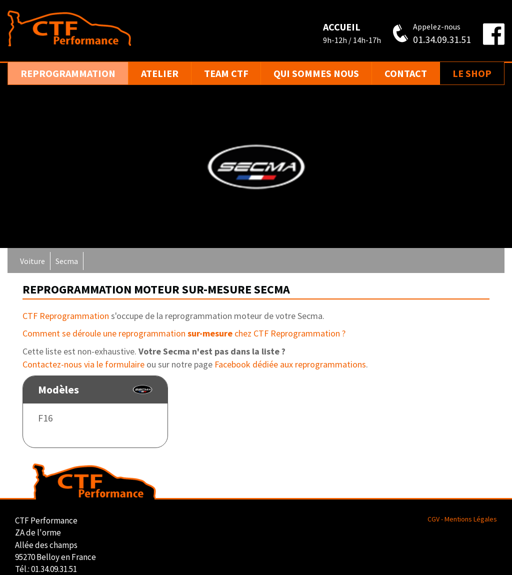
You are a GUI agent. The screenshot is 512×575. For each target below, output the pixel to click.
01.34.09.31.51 (442, 39)
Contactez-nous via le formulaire (83, 364)
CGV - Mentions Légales (462, 519)
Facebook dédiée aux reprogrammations (290, 364)
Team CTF (226, 73)
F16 (45, 418)
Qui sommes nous (316, 73)
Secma (67, 261)
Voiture (32, 261)
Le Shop (472, 73)
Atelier (159, 73)
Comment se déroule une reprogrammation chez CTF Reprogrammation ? (184, 333)
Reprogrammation (68, 73)
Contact (405, 73)
